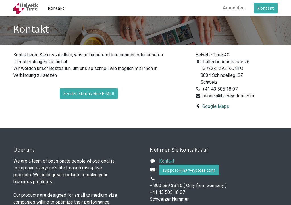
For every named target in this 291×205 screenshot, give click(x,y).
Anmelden (234, 7)
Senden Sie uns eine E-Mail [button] (88, 93)
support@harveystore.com (189, 170)
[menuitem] (55, 8)
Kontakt (265, 8)
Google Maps (215, 106)
